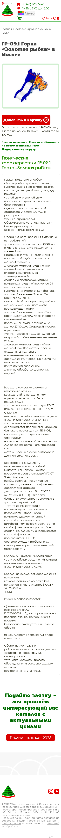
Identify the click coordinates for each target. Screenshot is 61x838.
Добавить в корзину (26, 120)
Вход (49, 18)
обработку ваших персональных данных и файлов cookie (30, 822)
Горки (5, 32)
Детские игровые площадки (33, 29)
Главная (7, 29)
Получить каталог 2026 (30, 737)
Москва (8, 3)
